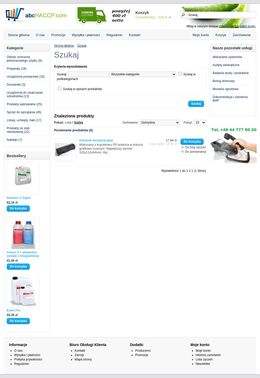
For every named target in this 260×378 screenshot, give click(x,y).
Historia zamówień (208, 355)
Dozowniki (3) (16, 84)
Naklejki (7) (14, 140)
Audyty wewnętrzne (226, 65)
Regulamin (114, 35)
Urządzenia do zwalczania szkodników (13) (24, 94)
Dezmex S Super (19, 198)
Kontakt (134, 35)
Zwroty (79, 355)
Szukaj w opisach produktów (82, 89)
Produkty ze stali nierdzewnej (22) (18, 130)
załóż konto (247, 26)
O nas (40, 35)
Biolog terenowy (224, 81)
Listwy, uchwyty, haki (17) (24, 120)
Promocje (58, 35)
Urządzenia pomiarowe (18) (26, 76)
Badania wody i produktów (231, 73)
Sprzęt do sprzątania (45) (24, 112)
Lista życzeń (204, 359)
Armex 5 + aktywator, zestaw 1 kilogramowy (23, 254)
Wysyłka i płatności (86, 35)
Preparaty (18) (17, 68)
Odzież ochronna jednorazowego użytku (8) (24, 58)
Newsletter (203, 364)
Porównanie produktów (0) (73, 130)
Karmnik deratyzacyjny (96, 140)
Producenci (143, 350)
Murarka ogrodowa (225, 89)
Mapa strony (83, 359)
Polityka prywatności (28, 359)
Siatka (78, 122)
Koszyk (220, 35)
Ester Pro (13, 310)
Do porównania (195, 152)
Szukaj (81, 45)
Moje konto (201, 35)
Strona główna (18, 35)
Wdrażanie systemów (227, 57)
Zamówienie (242, 35)
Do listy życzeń (195, 147)
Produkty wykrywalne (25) (24, 104)
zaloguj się (226, 26)
